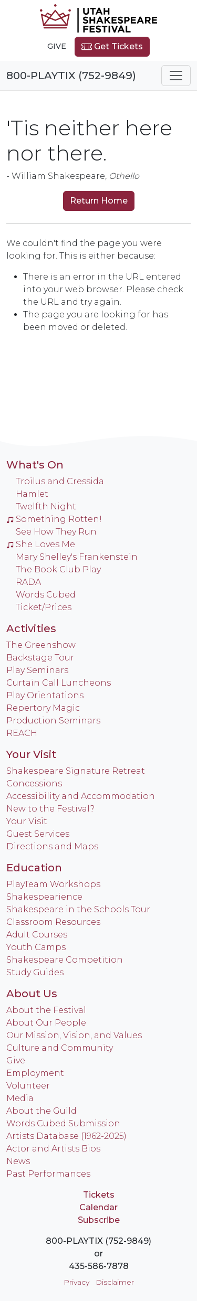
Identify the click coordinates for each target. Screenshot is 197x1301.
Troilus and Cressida (60, 481)
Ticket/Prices (43, 607)
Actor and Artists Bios (53, 1149)
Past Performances (48, 1174)
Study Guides (35, 972)
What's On (35, 464)
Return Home (99, 201)
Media (20, 1098)
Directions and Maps (52, 846)
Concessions (34, 783)
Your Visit (31, 754)
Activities (31, 628)
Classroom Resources (53, 922)
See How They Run (56, 532)
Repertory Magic (43, 708)
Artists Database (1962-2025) (66, 1136)
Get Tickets (112, 46)
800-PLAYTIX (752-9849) (71, 75)
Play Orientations (45, 695)
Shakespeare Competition (64, 960)
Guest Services (37, 834)
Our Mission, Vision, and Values (74, 1035)
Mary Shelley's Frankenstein (77, 557)
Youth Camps (36, 947)
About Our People (46, 1023)
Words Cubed (46, 595)
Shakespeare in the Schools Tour (78, 909)
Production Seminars (53, 721)
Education (34, 867)
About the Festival (46, 1010)
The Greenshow (41, 645)
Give (56, 46)
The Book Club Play (58, 569)
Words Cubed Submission (63, 1123)
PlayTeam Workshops (53, 884)
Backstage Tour (40, 658)
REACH (21, 733)
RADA (28, 582)
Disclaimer (115, 1282)
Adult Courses (36, 935)
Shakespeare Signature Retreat (75, 771)
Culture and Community (59, 1048)
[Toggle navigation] (176, 75)
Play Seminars (37, 670)
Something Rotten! (54, 519)
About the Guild (41, 1111)
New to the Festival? (50, 809)
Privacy (76, 1282)
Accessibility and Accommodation (80, 796)
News (18, 1161)
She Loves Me (40, 544)
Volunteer (28, 1086)
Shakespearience (44, 897)
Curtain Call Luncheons (58, 683)
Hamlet (32, 494)
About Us (31, 993)
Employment (35, 1073)
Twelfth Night (46, 506)
